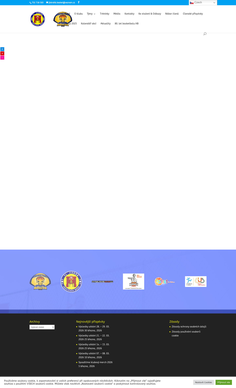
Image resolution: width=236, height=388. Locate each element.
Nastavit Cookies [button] (203, 382)
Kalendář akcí (88, 24)
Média (116, 14)
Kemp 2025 (71, 24)
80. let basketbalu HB (126, 24)
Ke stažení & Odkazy (149, 14)
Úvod (67, 14)
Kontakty (129, 14)
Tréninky (104, 14)
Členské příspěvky (193, 14)
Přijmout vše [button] (223, 382)
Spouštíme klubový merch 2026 (95, 362)
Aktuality (105, 24)
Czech (196, 3)
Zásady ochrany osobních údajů (189, 326)
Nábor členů (172, 14)
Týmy (89, 14)
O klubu (78, 14)
